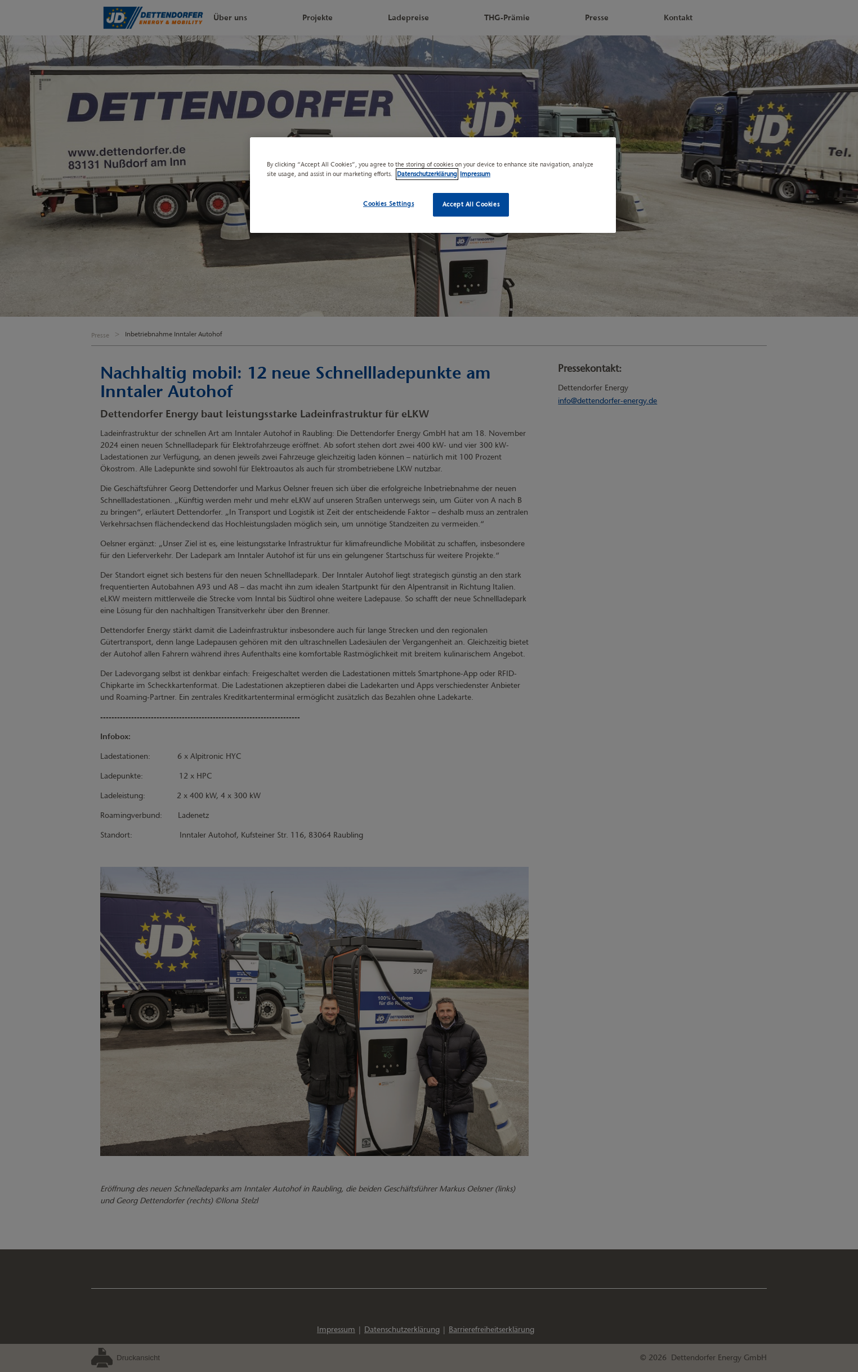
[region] (433, 185)
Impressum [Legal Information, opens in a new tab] (475, 174)
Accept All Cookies (471, 204)
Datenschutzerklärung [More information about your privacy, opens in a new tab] (427, 174)
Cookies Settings (388, 204)
